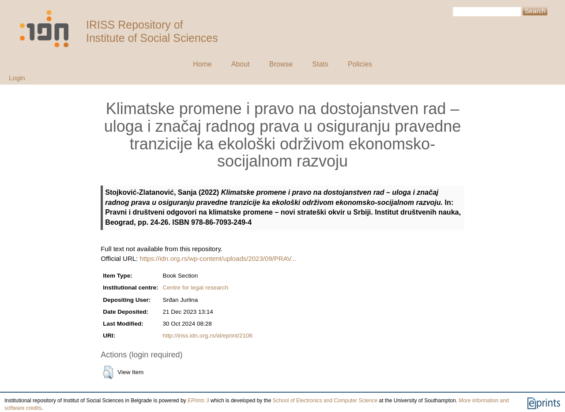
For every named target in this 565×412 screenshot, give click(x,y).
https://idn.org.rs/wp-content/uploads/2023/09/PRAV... (217, 258)
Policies (360, 64)
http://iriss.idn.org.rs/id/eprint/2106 (207, 335)
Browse (281, 64)
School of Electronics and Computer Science (325, 400)
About (240, 64)
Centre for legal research (196, 287)
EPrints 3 (198, 400)
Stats (320, 64)
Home (202, 64)
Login (17, 78)
